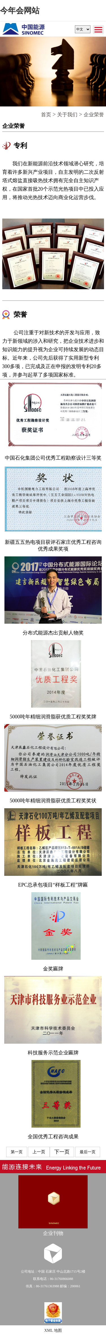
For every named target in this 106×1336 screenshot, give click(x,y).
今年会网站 (20, 10)
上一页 (39, 1152)
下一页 (62, 1152)
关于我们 (67, 114)
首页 (46, 114)
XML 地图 (53, 1330)
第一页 (17, 1152)
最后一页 (88, 1152)
